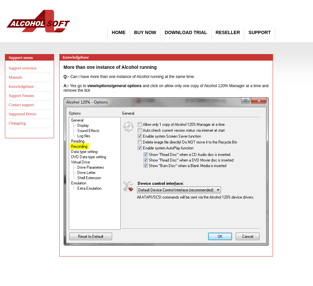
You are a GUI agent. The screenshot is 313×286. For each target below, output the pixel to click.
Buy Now (145, 32)
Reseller (228, 32)
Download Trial (186, 32)
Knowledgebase (21, 86)
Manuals (15, 77)
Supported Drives (22, 114)
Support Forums (21, 95)
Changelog (17, 123)
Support (259, 32)
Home (119, 32)
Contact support (21, 105)
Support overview (23, 68)
